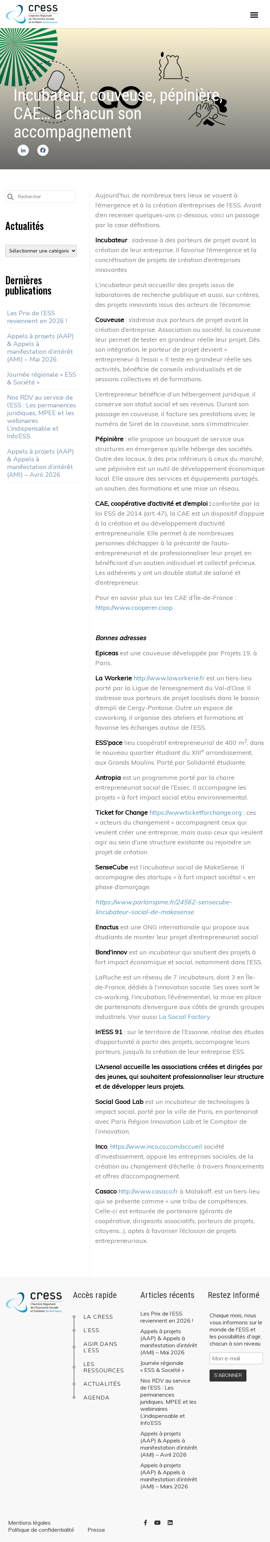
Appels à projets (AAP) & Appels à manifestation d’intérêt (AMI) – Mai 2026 (40, 347)
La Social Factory (184, 1017)
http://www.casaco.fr (148, 1191)
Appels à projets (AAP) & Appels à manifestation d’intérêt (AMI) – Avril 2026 (40, 463)
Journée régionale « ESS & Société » (41, 378)
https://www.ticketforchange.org (195, 812)
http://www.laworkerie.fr (169, 678)
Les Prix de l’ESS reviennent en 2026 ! (37, 317)
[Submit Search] (10, 196)
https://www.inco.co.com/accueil (156, 1146)
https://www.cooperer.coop (134, 607)
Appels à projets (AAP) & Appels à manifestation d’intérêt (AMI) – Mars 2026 (168, 1476)
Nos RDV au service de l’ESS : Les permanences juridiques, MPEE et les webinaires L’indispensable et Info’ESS (41, 417)
